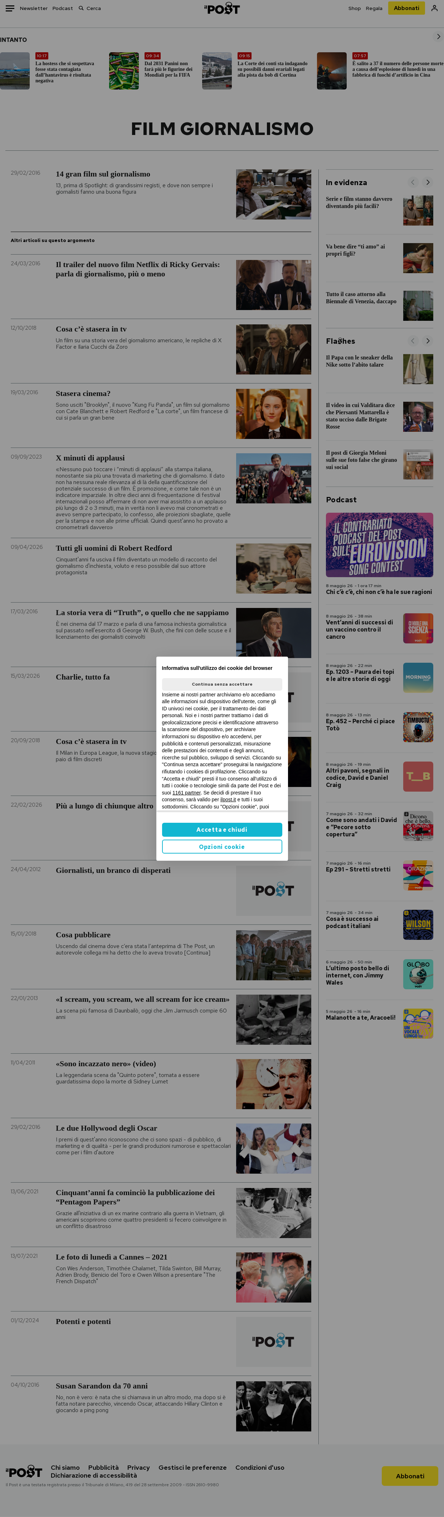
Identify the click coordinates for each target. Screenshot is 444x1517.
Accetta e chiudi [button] (221, 830)
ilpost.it (228, 799)
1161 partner (186, 793)
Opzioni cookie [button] (222, 847)
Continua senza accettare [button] (222, 684)
